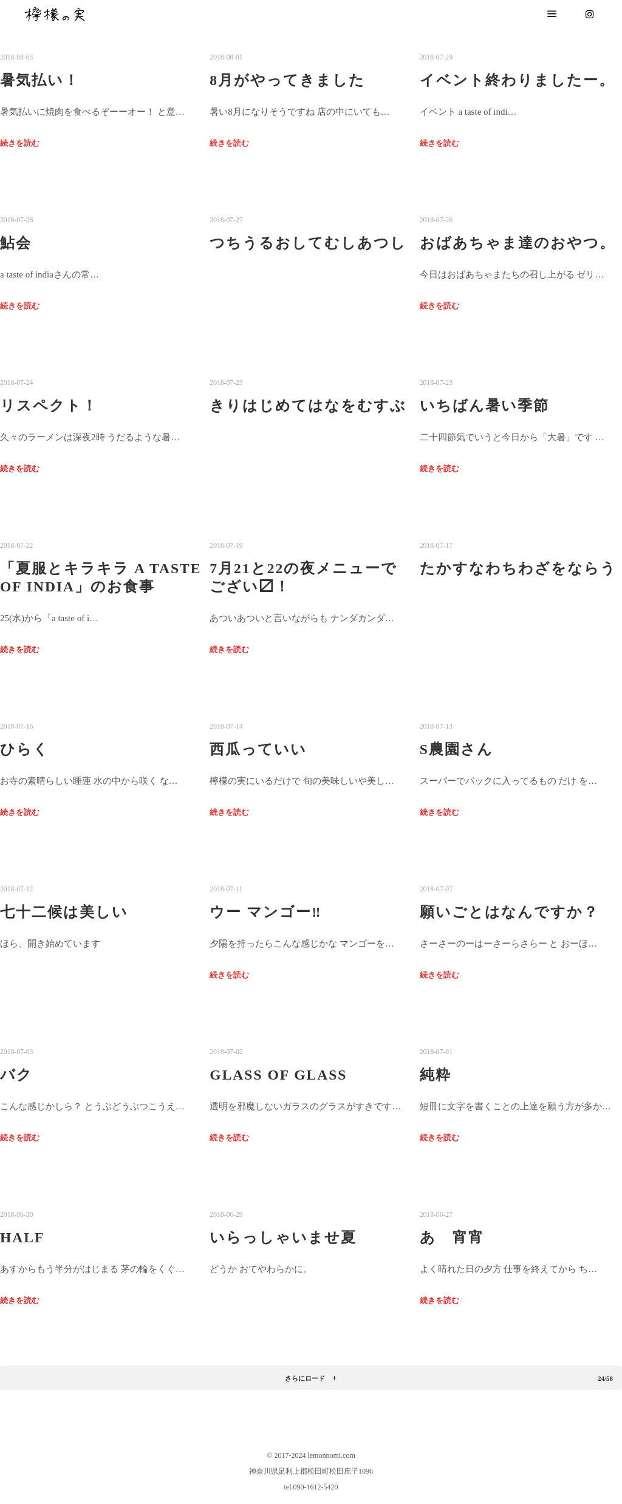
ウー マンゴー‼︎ (265, 912)
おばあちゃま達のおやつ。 (517, 243)
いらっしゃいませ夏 (283, 1237)
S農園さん (456, 749)
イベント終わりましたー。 (517, 80)
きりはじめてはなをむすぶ (308, 405)
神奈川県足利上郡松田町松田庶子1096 (311, 1471)
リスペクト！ (49, 405)
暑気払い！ (40, 80)
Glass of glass (278, 1075)
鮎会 (16, 243)
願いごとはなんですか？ (509, 912)
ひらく (24, 749)
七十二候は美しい (64, 912)
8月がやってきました (287, 80)
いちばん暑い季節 (484, 405)
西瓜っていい (258, 749)
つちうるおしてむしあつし (308, 243)
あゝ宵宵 (452, 1237)
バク (16, 1075)
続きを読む (19, 143)
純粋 (435, 1075)
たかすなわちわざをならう (518, 568)
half (22, 1237)
